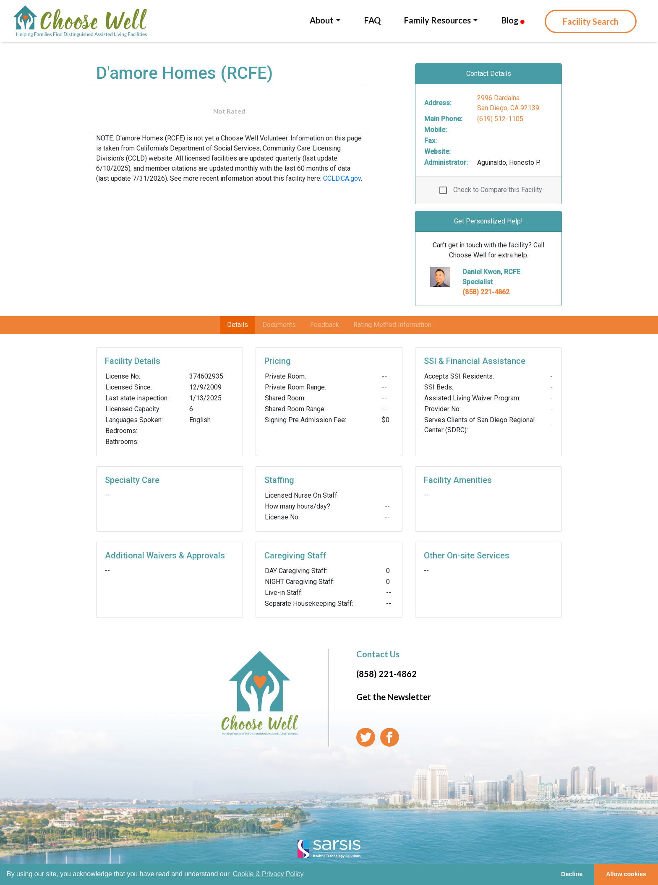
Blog (513, 20)
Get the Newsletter (393, 697)
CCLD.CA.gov (342, 178)
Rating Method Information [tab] (392, 325)
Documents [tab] (279, 325)
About (322, 20)
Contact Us (378, 654)
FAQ (372, 20)
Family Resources (437, 20)
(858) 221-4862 (485, 292)
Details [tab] (237, 325)
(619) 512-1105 (500, 119)
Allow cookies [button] (626, 874)
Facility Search (591, 21)
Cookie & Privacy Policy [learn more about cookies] (268, 873)
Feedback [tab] (324, 325)
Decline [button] (571, 874)
